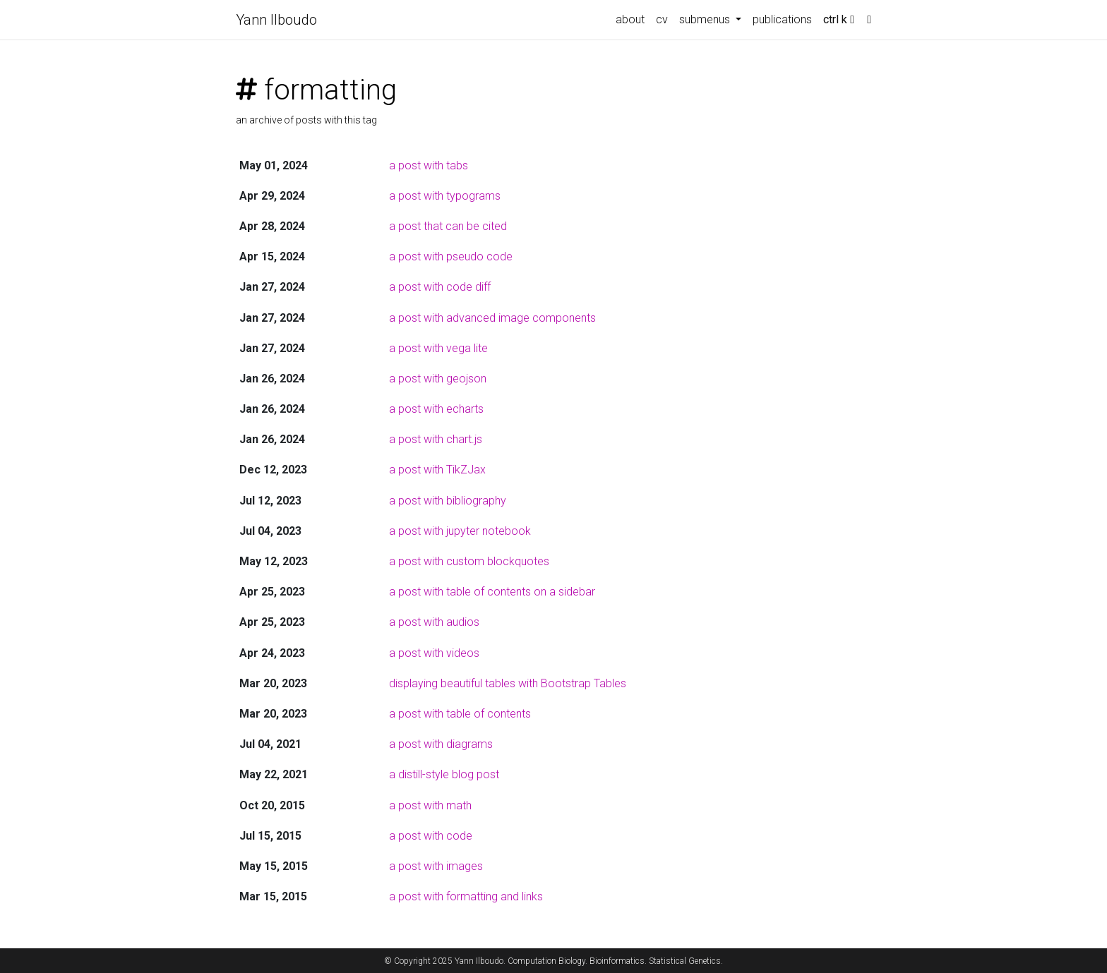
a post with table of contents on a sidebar (492, 591)
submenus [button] (706, 19)
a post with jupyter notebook (460, 531)
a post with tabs (428, 165)
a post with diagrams (441, 744)
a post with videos (434, 653)
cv (662, 19)
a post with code (430, 835)
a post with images (436, 866)
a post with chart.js (435, 439)
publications (782, 19)
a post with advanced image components (492, 318)
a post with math (430, 805)
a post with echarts (436, 409)
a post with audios (434, 622)
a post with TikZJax (437, 469)
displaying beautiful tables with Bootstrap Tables (507, 683)
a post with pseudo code (451, 256)
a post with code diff (440, 287)
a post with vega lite (438, 348)
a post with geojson (437, 378)
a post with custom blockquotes (469, 561)
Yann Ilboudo (276, 19)
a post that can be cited (448, 226)
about (630, 19)
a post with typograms (445, 196)
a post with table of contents (460, 713)
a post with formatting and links (466, 896)
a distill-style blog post (444, 774)
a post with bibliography (447, 500)
